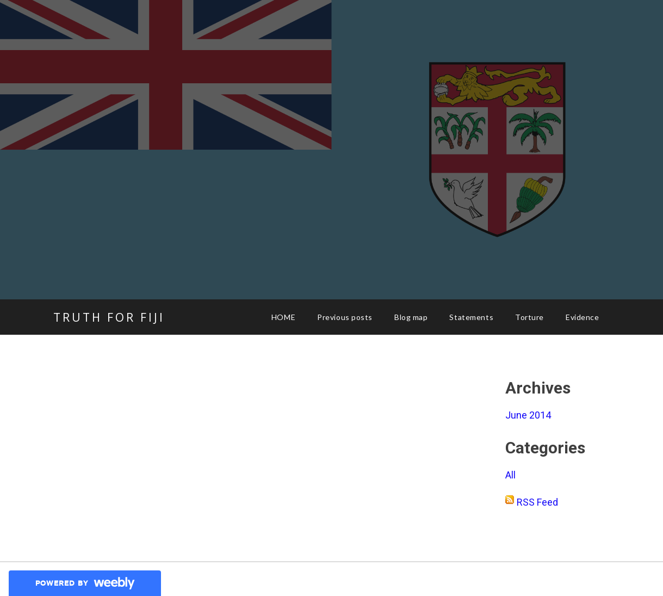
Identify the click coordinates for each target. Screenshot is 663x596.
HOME (283, 317)
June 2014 (528, 415)
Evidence (582, 317)
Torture (529, 317)
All (510, 475)
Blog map (410, 317)
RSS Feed (537, 502)
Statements (471, 317)
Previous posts (345, 317)
